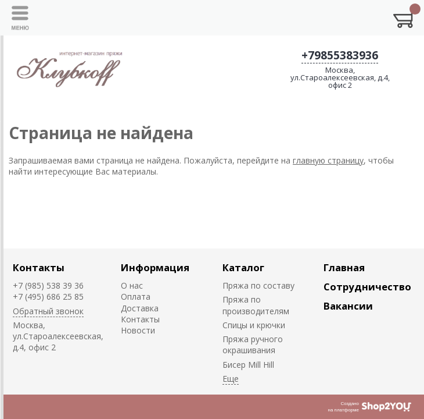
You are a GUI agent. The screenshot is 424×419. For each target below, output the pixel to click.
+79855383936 (339, 55)
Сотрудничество (367, 286)
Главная (344, 267)
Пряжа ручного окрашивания (252, 344)
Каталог (243, 267)
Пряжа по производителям (255, 305)
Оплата (135, 296)
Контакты (38, 267)
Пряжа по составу (258, 285)
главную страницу (328, 160)
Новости (138, 330)
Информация (155, 267)
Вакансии (348, 306)
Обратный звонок (48, 311)
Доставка (140, 308)
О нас (132, 285)
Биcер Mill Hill (248, 364)
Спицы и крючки (253, 325)
